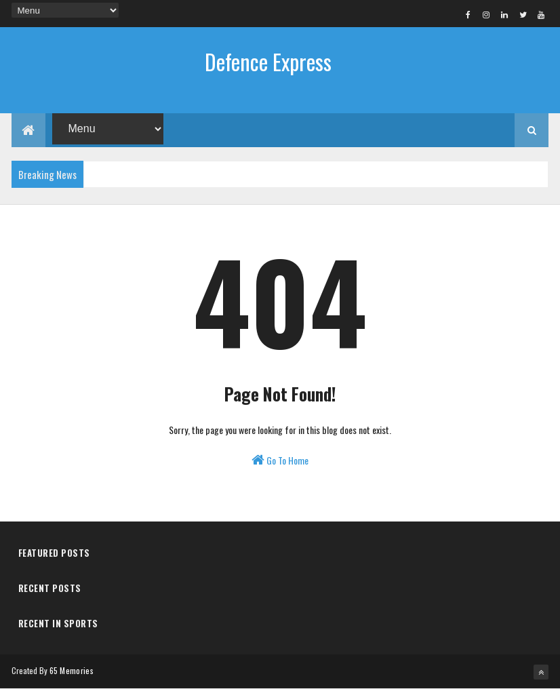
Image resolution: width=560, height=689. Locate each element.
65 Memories (71, 670)
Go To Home (280, 460)
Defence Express (268, 61)
